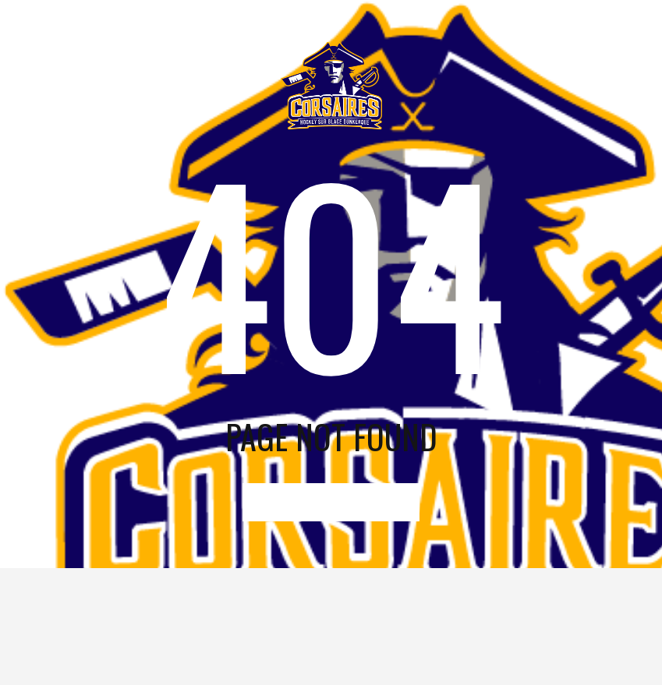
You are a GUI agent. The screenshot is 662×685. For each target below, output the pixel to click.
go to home (331, 502)
